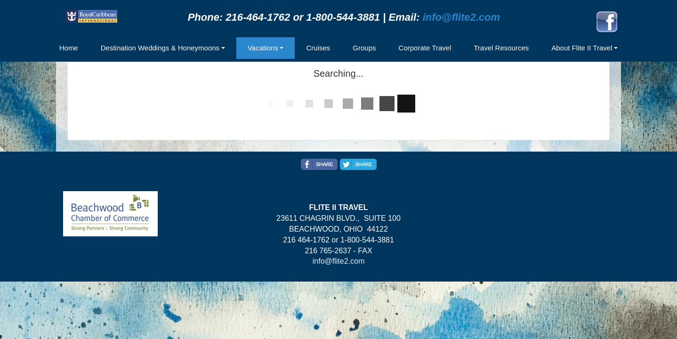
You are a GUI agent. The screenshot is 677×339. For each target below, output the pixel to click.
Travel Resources (501, 48)
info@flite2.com (461, 17)
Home (68, 48)
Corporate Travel (425, 48)
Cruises (318, 48)
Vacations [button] (263, 48)
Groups (364, 48)
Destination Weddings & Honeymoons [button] (160, 48)
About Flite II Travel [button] (581, 48)
